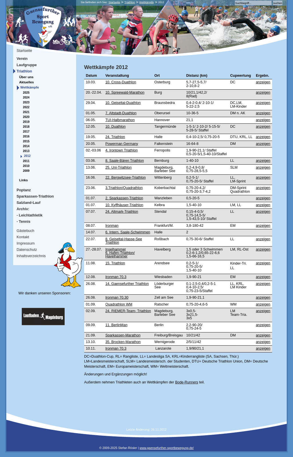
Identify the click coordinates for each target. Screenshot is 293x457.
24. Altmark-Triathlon (121, 212)
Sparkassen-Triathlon (35, 196)
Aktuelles (26, 82)
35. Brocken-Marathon (122, 342)
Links (23, 180)
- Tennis (23, 221)
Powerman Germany (121, 144)
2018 (26, 126)
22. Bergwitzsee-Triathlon (125, 178)
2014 (26, 146)
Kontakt (23, 237)
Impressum (26, 243)
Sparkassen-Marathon (122, 335)
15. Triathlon (115, 263)
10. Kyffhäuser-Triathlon (124, 205)
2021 (26, 112)
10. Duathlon (115, 127)
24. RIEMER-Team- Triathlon (128, 311)
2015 (26, 141)
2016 (26, 136)
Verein (22, 58)
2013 (26, 151)
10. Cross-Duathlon (120, 82)
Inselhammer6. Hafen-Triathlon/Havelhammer (120, 253)
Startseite (114, 2)
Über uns (26, 77)
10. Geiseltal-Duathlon (122, 103)
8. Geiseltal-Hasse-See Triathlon (123, 241)
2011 (26, 161)
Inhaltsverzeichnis (31, 256)
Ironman (111, 226)
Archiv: (23, 209)
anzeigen (263, 82)
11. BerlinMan (116, 325)
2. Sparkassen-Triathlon (124, 198)
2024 (26, 97)
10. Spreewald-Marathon (124, 92)
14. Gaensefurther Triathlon (127, 284)
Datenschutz (27, 249)
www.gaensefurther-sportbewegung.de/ (167, 448)
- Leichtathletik (29, 215)
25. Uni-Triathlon (118, 168)
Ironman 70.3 (115, 277)
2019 (26, 121)
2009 (26, 170)
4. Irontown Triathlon (121, 150)
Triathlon (129, 2)
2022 (26, 107)
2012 (27, 155)
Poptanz (24, 190)
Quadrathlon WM (118, 304)
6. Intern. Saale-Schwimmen (127, 232)
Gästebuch (25, 231)
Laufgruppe (27, 65)
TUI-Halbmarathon (120, 120)
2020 (26, 117)
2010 (26, 166)
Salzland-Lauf (28, 202)
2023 (26, 102)
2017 (26, 131)
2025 (26, 92)
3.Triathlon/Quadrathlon (124, 188)
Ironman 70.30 (116, 298)
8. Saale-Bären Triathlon (124, 161)
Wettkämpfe (146, 2)
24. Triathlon (115, 137)
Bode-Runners (186, 382)
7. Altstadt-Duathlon (120, 113)
